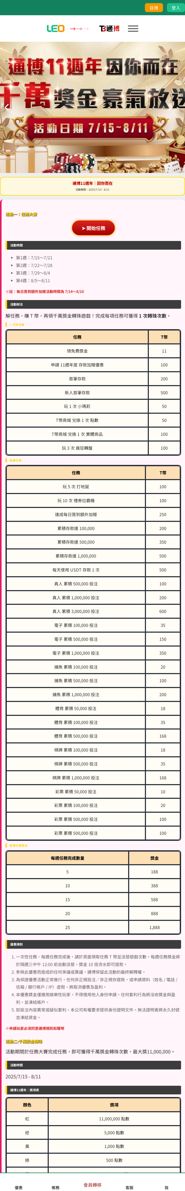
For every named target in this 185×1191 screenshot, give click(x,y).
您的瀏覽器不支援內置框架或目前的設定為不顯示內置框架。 (92, 595)
